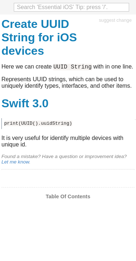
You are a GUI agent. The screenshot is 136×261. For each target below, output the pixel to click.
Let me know (15, 163)
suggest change (115, 20)
